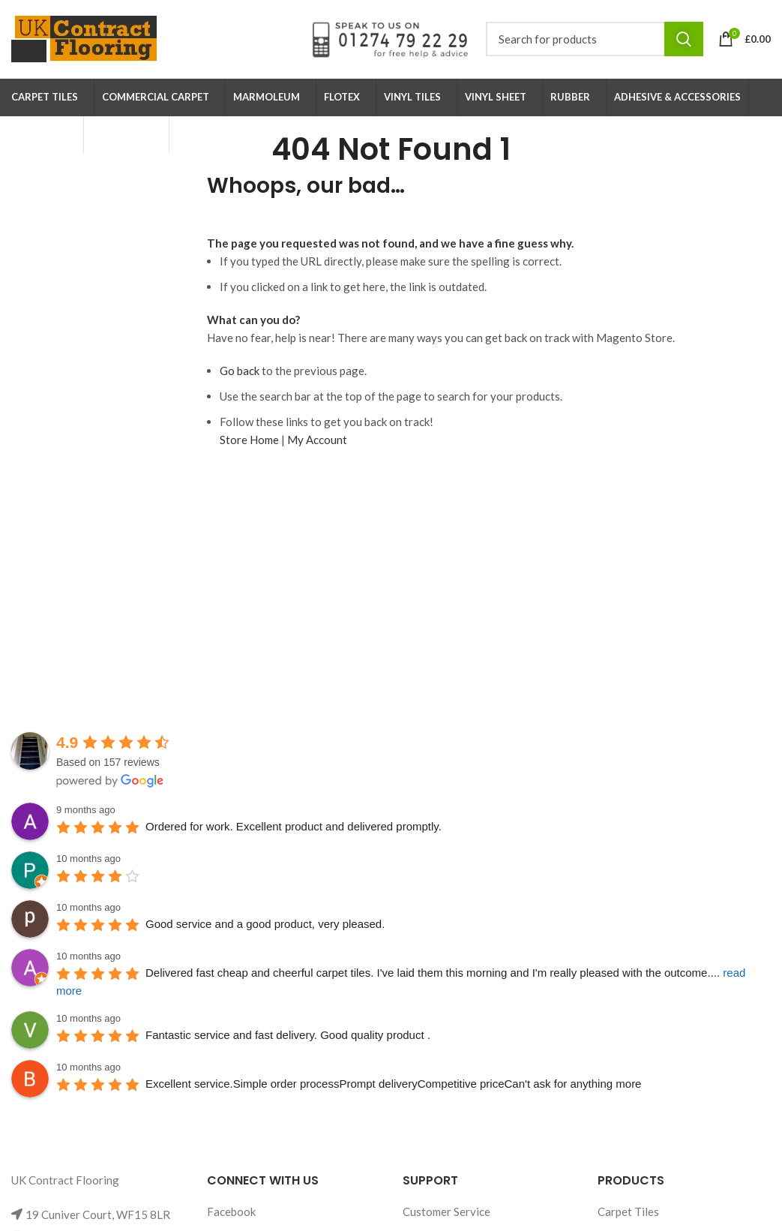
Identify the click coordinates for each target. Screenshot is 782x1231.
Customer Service (446, 1211)
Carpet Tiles (628, 1211)
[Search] (594, 39)
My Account (317, 439)
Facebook (231, 1211)
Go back (239, 370)
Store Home (249, 439)
